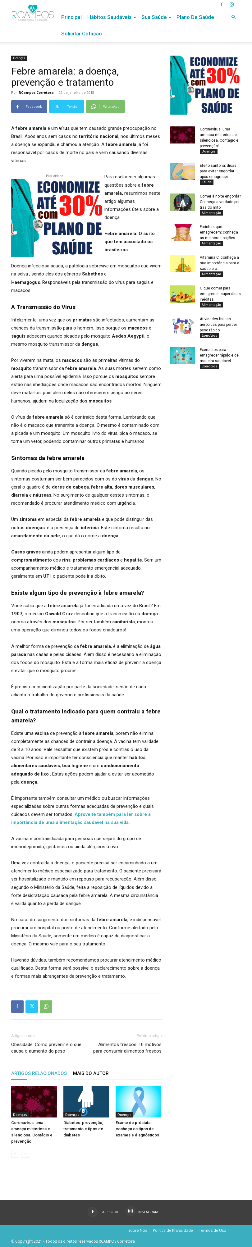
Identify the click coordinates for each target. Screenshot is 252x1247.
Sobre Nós (137, 1230)
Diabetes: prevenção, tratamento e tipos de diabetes (83, 1128)
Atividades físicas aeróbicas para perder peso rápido (218, 330)
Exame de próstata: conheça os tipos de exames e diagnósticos (137, 1128)
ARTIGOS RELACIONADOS (39, 1073)
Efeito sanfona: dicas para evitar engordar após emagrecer (218, 172)
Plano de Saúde (195, 17)
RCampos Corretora (36, 92)
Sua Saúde (156, 17)
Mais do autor (91, 1073)
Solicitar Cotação (81, 33)
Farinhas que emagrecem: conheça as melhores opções (219, 235)
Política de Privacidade (173, 1230)
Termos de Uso (212, 1230)
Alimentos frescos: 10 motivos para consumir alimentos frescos (127, 1048)
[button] (233, 17)
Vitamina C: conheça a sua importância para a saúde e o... (219, 267)
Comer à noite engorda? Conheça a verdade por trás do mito (220, 204)
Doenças (19, 58)
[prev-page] (15, 1154)
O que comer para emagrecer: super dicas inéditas (220, 299)
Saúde (207, 183)
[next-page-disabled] (25, 1154)
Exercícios (209, 341)
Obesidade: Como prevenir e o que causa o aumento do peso (46, 1048)
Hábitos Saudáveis (111, 17)
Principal (71, 17)
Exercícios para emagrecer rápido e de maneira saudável (219, 362)
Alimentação (211, 214)
